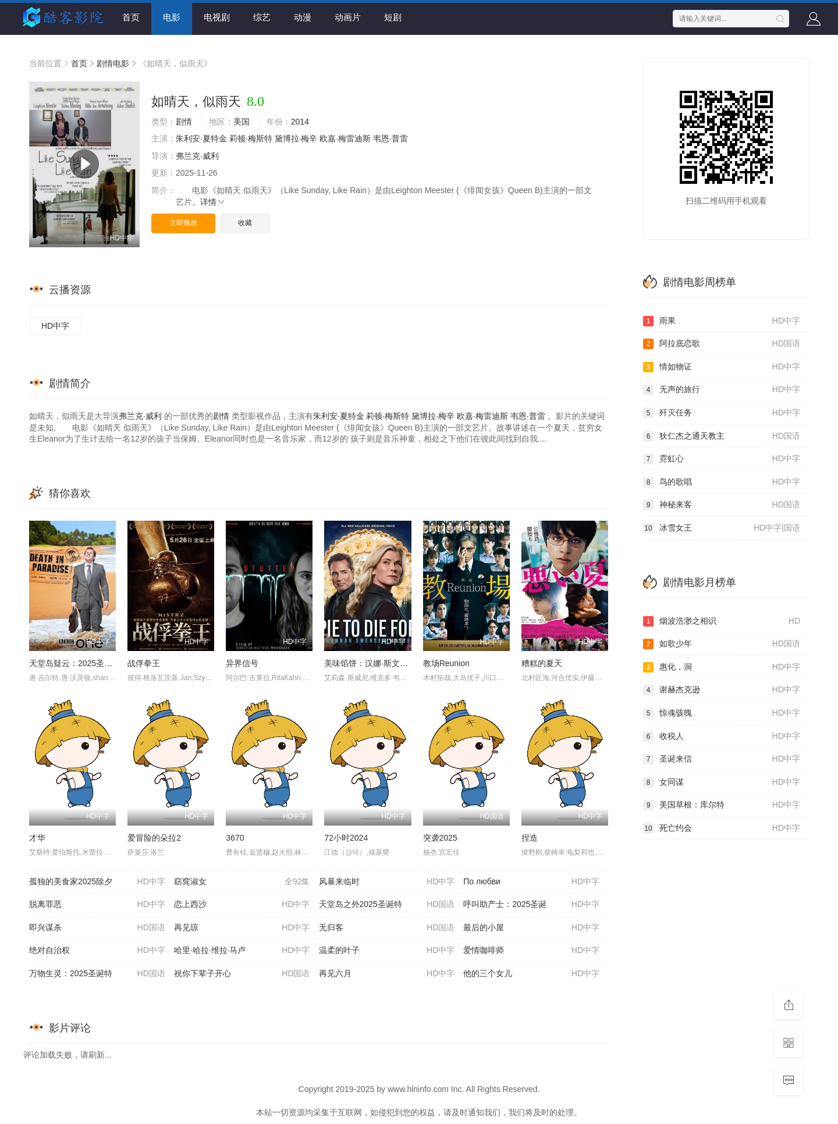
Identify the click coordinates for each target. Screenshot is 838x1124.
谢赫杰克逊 (721, 690)
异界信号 (242, 663)
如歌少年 (721, 644)
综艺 (262, 17)
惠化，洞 (721, 667)
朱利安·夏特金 (201, 138)
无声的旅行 (721, 390)
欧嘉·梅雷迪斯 (345, 138)
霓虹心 (721, 459)
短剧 (393, 17)
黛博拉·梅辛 (296, 138)
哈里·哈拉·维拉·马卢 (242, 950)
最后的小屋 (531, 928)
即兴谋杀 (97, 928)
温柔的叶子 (387, 950)
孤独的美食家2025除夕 (97, 882)
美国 (241, 121)
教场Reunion (446, 663)
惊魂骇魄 (721, 713)
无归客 (387, 928)
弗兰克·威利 (197, 156)
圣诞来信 (721, 759)
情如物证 (721, 367)
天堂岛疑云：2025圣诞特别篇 (83, 663)
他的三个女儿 (531, 974)
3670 (235, 837)
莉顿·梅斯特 (250, 138)
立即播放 (183, 223)
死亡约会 (721, 828)
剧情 (184, 121)
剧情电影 (113, 63)
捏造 (529, 837)
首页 (131, 17)
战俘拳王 (143, 663)
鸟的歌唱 (721, 482)
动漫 (302, 17)
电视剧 (217, 17)
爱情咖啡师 (531, 950)
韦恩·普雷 (390, 138)
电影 (171, 17)
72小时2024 (346, 837)
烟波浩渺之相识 (721, 621)
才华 (37, 837)
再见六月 (387, 974)
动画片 (348, 17)
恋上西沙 (242, 904)
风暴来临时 (387, 882)
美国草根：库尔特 (721, 805)
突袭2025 (440, 837)
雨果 (721, 321)
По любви (531, 882)
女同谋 (721, 782)
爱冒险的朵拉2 (154, 837)
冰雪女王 (721, 528)
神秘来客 (721, 505)
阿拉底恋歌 (721, 344)
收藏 (245, 223)
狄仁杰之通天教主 (721, 436)
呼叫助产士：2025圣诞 (531, 904)
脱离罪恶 (97, 904)
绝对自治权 (97, 950)
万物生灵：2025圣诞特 (97, 974)
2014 (300, 121)
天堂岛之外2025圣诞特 (387, 904)
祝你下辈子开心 (242, 974)
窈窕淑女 (242, 882)
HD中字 (55, 325)
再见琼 (242, 928)
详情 (213, 202)
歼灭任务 (721, 413)
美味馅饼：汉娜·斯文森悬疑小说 (382, 663)
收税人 (721, 736)
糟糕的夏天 (541, 663)
